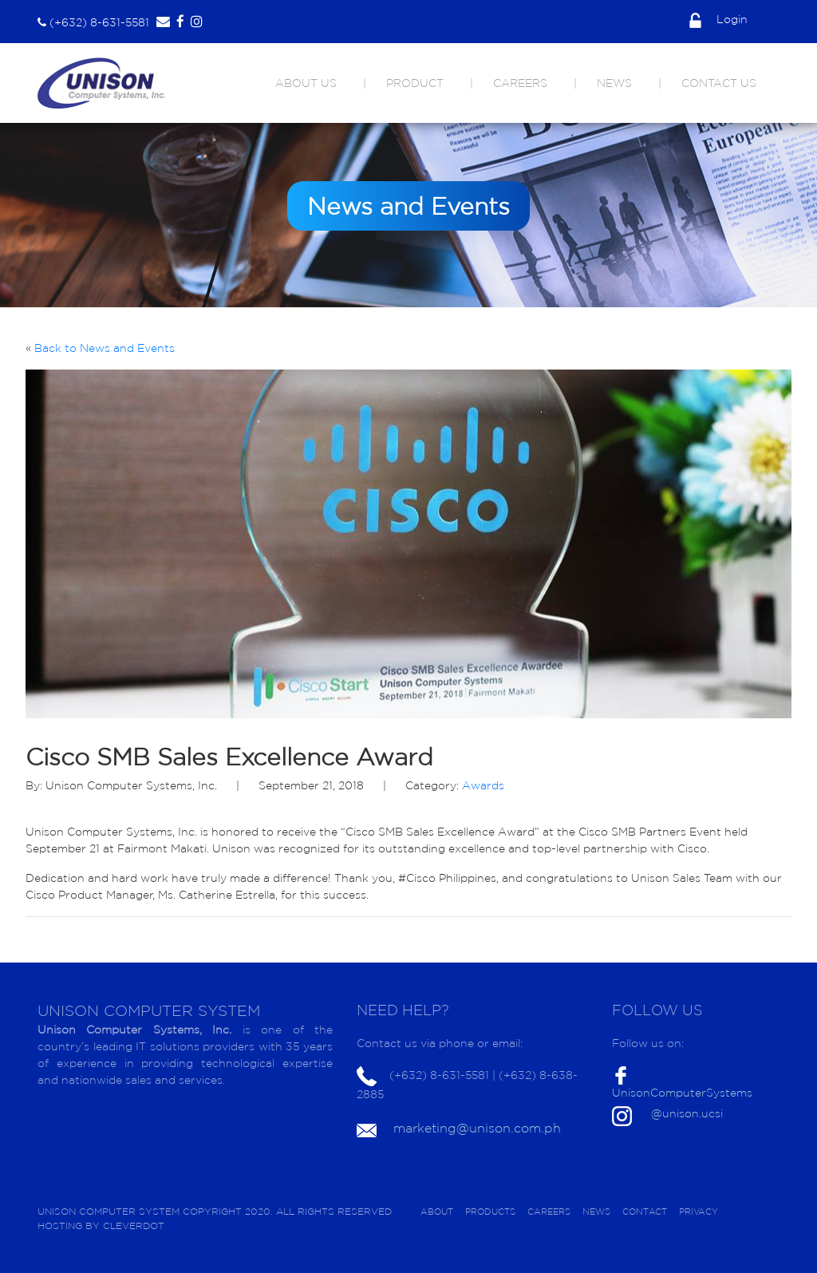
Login (718, 19)
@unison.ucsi (687, 1113)
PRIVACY (698, 1211)
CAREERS (520, 83)
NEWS (614, 83)
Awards (483, 785)
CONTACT (644, 1211)
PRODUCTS (490, 1211)
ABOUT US (306, 83)
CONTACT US (718, 83)
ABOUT (436, 1211)
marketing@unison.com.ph (477, 1128)
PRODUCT (415, 83)
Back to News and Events (104, 348)
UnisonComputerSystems (682, 1092)
